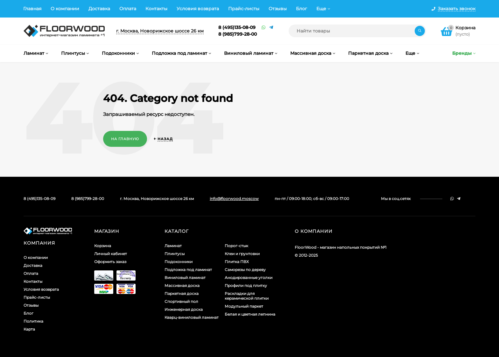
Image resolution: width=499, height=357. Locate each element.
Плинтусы (175, 253)
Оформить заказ (110, 261)
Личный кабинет (110, 253)
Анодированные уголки (248, 277)
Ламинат (173, 245)
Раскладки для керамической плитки (247, 296)
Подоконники (179, 261)
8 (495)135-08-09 (237, 27)
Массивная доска (182, 285)
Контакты (156, 8)
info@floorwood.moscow (234, 198)
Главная (32, 8)
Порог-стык (236, 245)
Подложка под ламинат (188, 269)
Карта (29, 329)
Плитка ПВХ (237, 261)
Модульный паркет (244, 306)
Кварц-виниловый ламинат (192, 317)
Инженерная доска (184, 309)
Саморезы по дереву (245, 269)
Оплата (127, 8)
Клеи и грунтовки (242, 253)
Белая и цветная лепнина (250, 314)
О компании (65, 8)
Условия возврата (198, 8)
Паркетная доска (182, 293)
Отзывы (278, 8)
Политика (33, 321)
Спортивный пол (181, 301)
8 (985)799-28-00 (237, 34)
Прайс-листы (243, 8)
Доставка (99, 8)
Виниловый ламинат (185, 277)
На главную (125, 139)
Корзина (102, 245)
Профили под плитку (246, 285)
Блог (301, 8)
